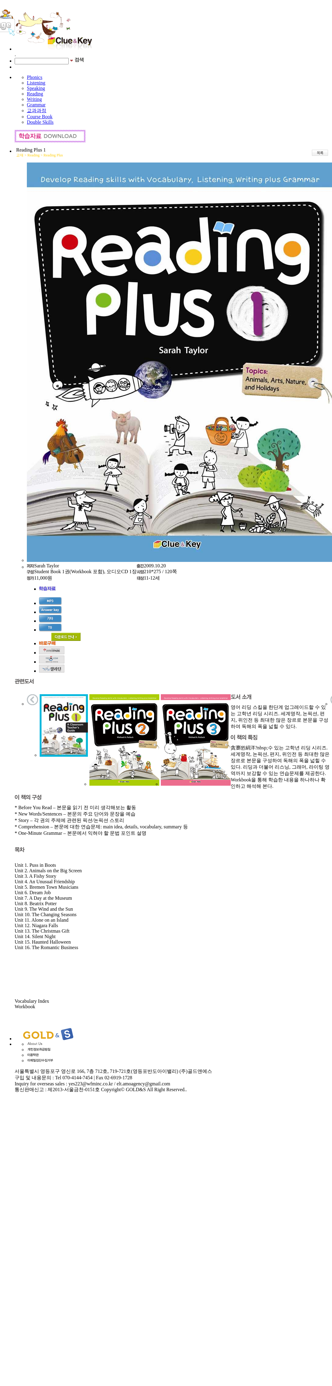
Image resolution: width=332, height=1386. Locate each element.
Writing (34, 99)
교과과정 (36, 110)
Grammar (36, 104)
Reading (35, 93)
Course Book (39, 116)
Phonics (34, 77)
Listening (36, 82)
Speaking (36, 88)
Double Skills (40, 122)
